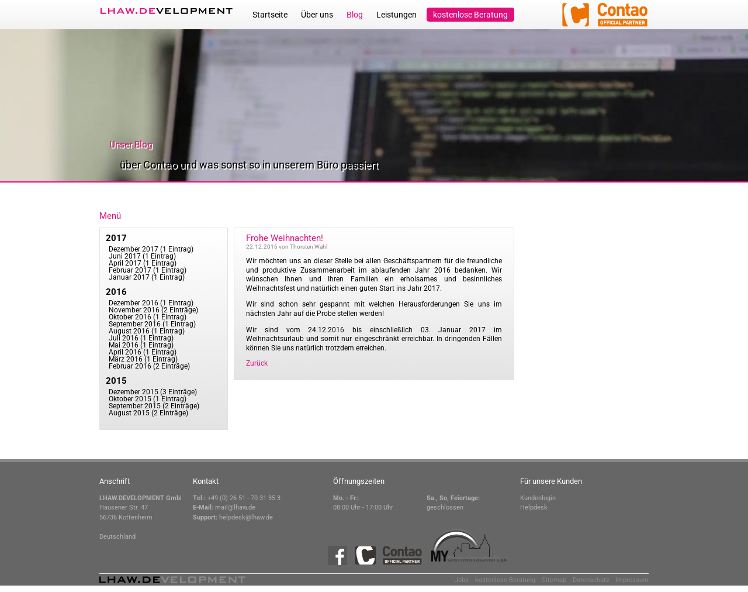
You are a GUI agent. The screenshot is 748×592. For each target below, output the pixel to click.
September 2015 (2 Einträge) (154, 406)
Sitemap (554, 580)
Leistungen (396, 14)
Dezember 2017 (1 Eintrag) (151, 249)
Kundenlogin (538, 498)
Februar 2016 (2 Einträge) (149, 366)
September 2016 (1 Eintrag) (152, 324)
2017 (116, 238)
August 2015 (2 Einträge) (148, 413)
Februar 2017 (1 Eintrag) (147, 270)
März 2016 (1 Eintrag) (143, 359)
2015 (116, 381)
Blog (355, 14)
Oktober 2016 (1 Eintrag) (147, 317)
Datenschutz (591, 580)
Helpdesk (534, 507)
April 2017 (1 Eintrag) (142, 263)
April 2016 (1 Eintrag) (142, 352)
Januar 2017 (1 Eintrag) (147, 277)
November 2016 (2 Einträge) (153, 310)
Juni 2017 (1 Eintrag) (142, 256)
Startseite (270, 14)
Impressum (632, 580)
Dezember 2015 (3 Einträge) (153, 392)
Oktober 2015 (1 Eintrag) (147, 399)
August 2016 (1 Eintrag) (147, 331)
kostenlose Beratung (470, 14)
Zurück (257, 363)
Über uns (317, 14)
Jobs (462, 580)
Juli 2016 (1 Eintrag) (141, 338)
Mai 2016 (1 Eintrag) (141, 345)
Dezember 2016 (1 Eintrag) (151, 303)
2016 (116, 292)
